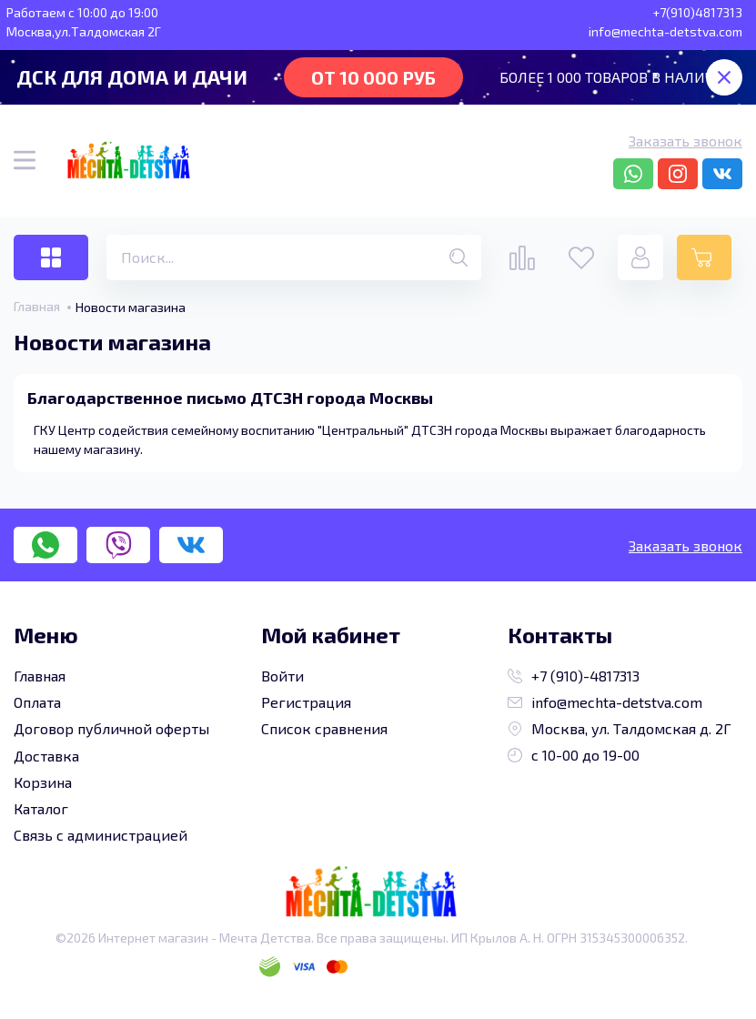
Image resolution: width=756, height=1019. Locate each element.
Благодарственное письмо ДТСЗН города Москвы (230, 398)
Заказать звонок (685, 140)
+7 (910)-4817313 (574, 675)
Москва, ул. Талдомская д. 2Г (619, 728)
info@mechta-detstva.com (605, 702)
